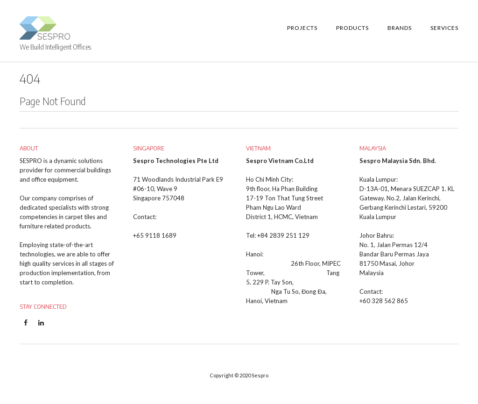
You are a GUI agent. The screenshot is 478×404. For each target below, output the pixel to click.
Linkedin (41, 327)
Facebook (25, 327)
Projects (302, 27)
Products (352, 27)
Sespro (260, 375)
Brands (399, 27)
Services (444, 27)
